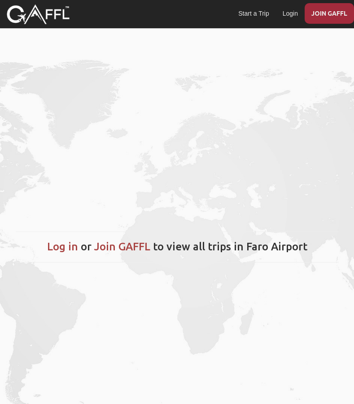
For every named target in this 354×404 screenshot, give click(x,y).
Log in (62, 247)
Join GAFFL (122, 247)
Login (290, 13)
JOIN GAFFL (329, 13)
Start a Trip (253, 13)
